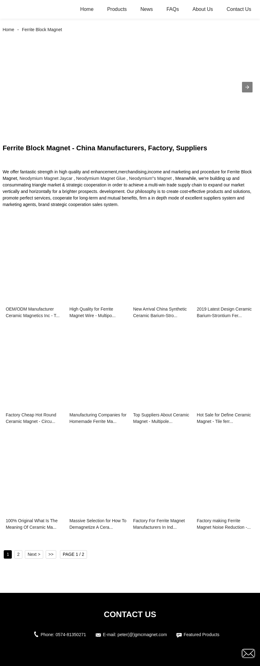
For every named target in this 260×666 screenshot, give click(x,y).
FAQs (172, 9)
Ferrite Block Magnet (42, 29)
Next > (34, 554)
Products (117, 9)
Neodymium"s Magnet (150, 178)
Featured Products (201, 634)
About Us (203, 9)
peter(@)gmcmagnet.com (142, 634)
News (146, 9)
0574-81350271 (71, 634)
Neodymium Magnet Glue (100, 178)
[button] (247, 87)
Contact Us (238, 9)
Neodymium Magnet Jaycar (46, 178)
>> (50, 554)
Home (87, 9)
